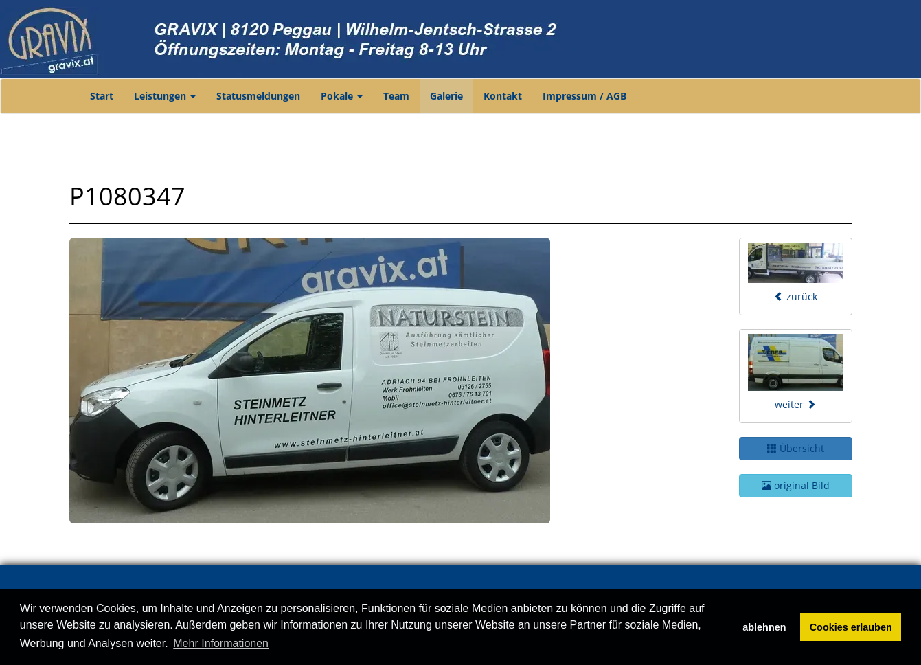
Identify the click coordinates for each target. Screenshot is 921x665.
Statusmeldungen (258, 95)
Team (396, 95)
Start (101, 95)
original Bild (796, 485)
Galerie (446, 95)
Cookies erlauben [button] (851, 627)
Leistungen (165, 95)
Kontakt (503, 95)
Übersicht (795, 448)
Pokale (342, 95)
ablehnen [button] (764, 627)
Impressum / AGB (584, 95)
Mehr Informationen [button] (221, 643)
